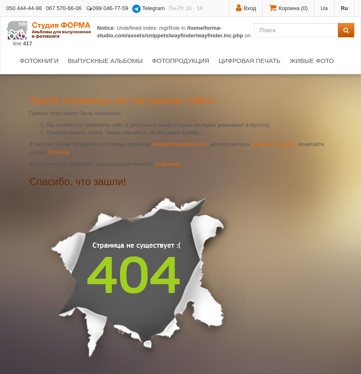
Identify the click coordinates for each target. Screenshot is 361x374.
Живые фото (312, 60)
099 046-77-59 (107, 8)
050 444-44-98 (24, 8)
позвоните (168, 164)
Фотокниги (39, 60)
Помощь (59, 152)
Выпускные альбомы (105, 60)
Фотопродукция (180, 60)
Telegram (148, 9)
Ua (324, 8)
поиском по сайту (274, 144)
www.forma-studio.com (179, 144)
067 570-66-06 (64, 8)
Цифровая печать (249, 60)
